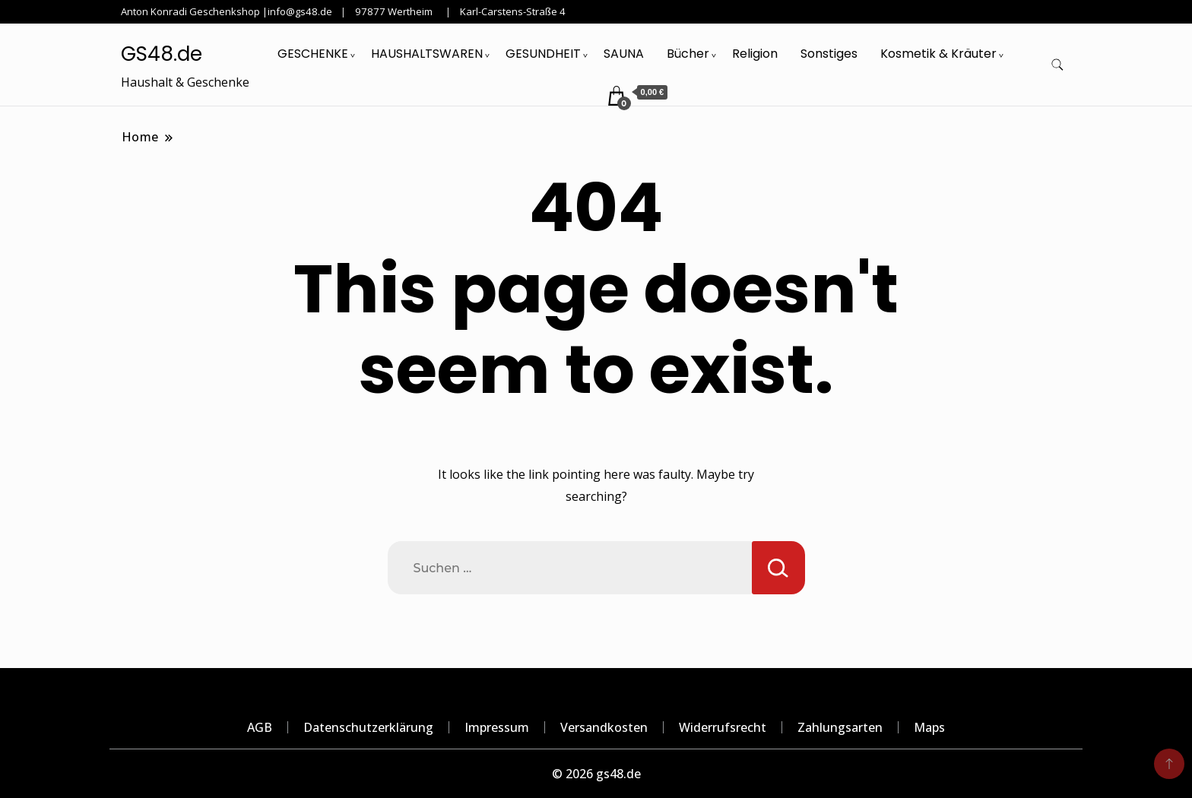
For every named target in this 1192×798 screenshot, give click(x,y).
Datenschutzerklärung (368, 727)
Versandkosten (604, 727)
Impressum (496, 727)
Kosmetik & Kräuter (938, 53)
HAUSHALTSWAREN (427, 53)
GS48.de (161, 54)
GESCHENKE (312, 53)
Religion (755, 53)
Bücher (688, 53)
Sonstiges (829, 53)
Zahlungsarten (840, 727)
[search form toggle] (1057, 65)
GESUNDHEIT (543, 53)
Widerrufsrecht (722, 727)
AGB (259, 727)
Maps (929, 727)
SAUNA (624, 53)
